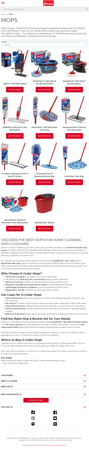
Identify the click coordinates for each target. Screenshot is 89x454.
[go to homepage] (48, 3)
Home (3, 14)
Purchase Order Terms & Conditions (39, 440)
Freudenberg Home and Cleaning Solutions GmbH (49, 445)
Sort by (4, 42)
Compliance (22, 440)
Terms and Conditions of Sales (61, 440)
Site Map (70, 438)
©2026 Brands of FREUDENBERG (17, 438)
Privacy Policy (34, 438)
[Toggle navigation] (3, 3)
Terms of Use (43, 438)
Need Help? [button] (7, 387)
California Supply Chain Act (58, 438)
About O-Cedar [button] (9, 381)
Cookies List (78, 438)
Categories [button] (7, 375)
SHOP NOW (14, 89)
